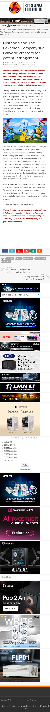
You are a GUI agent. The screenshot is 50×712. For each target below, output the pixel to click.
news (19, 259)
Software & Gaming (28, 65)
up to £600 (8, 442)
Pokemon (6, 262)
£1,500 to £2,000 (10, 451)
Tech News (11, 29)
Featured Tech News (26, 29)
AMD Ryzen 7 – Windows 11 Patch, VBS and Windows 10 (19, 269)
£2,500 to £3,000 (10, 457)
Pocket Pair (40, 259)
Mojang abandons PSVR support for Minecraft (30, 276)
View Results (25, 469)
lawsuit (10, 259)
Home (2, 29)
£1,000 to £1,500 (10, 448)
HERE (31, 204)
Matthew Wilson (11, 63)
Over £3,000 (8, 460)
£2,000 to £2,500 (10, 454)
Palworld (28, 259)
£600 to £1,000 (9, 445)
